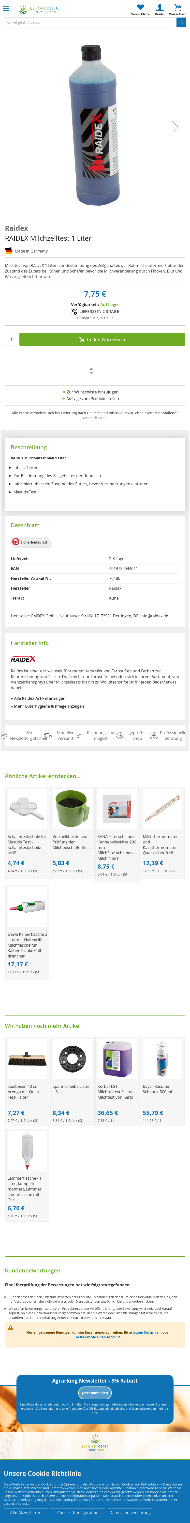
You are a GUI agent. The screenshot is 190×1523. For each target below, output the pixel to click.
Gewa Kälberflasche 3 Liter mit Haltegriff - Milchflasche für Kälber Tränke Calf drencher (27, 945)
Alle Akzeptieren (26, 1512)
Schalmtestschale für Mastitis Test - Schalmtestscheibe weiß (27, 845)
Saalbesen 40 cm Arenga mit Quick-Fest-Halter (24, 1092)
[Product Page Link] (27, 827)
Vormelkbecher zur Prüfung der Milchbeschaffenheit (71, 842)
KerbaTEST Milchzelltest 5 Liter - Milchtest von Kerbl (116, 1092)
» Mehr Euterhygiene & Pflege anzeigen (47, 706)
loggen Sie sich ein (147, 1332)
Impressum (24, 1503)
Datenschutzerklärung (130, 1512)
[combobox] (95, 22)
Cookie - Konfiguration (78, 1512)
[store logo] (39, 9)
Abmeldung (34, 1404)
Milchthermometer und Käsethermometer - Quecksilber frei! (161, 845)
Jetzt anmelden (95, 1392)
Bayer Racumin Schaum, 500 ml (157, 1089)
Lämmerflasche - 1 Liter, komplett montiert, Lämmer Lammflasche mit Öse (25, 1189)
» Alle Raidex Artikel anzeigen (38, 698)
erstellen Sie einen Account (98, 1337)
